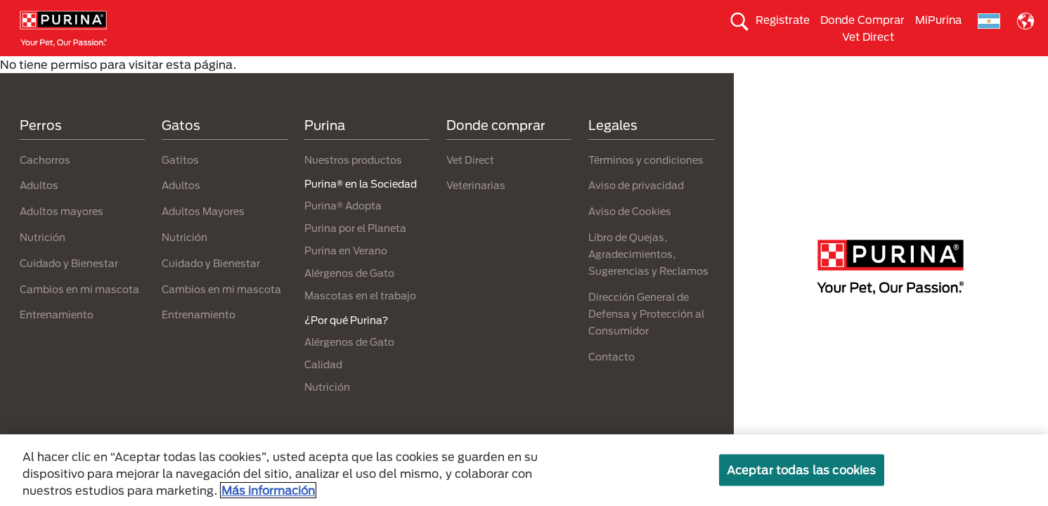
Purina (324, 150)
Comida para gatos (268, 68)
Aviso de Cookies (629, 236)
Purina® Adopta (343, 231)
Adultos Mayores (203, 236)
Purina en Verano (345, 276)
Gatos (181, 150)
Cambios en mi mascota (79, 314)
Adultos (39, 210)
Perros (41, 150)
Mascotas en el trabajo (360, 321)
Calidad (323, 390)
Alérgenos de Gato (349, 298)
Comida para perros (151, 68)
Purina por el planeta (789, 68)
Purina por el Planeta (355, 253)
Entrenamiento (56, 340)
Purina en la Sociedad (665, 68)
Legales (613, 150)
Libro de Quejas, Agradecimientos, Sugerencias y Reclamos (648, 278)
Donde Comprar (862, 19)
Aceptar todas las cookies (801, 469)
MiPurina (938, 19)
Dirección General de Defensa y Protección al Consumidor (646, 338)
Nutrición (42, 262)
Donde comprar (495, 150)
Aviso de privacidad (636, 210)
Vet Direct (868, 36)
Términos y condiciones (646, 184)
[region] (524, 470)
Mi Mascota (469, 68)
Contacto (611, 381)
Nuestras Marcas (377, 68)
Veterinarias (475, 210)
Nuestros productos (353, 184)
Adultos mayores (61, 236)
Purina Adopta (555, 68)
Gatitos (180, 184)
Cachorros (45, 184)
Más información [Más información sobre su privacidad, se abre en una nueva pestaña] (268, 490)
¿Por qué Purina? (904, 68)
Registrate (783, 19)
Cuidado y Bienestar (69, 288)
